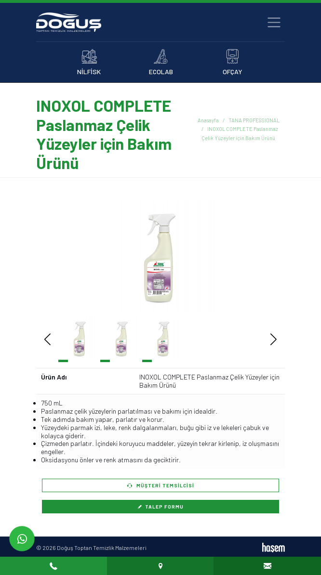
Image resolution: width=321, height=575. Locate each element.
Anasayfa (208, 120)
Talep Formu (160, 507)
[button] (259, 256)
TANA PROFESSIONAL (254, 120)
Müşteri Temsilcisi (160, 485)
